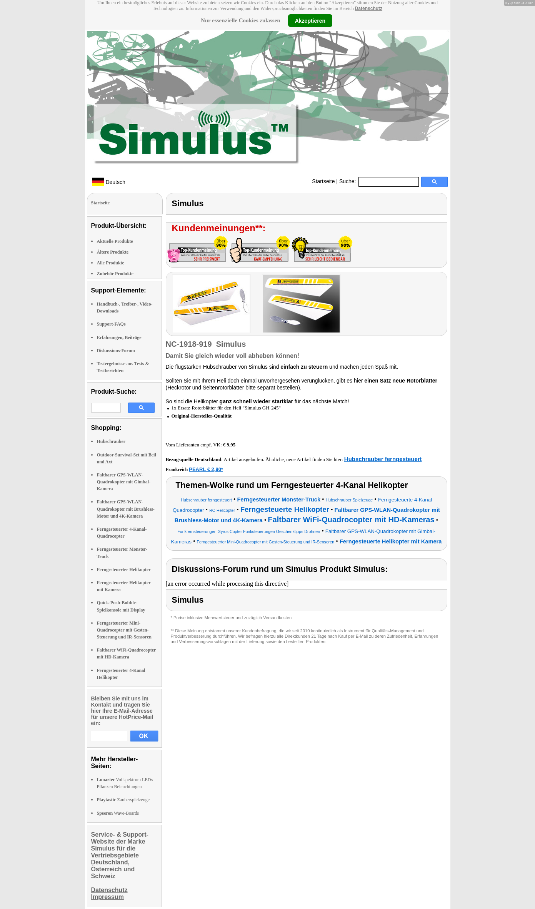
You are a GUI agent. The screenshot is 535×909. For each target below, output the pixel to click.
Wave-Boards (118, 813)
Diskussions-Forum (116, 350)
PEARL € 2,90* (206, 469)
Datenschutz (368, 8)
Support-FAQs (111, 324)
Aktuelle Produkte (115, 241)
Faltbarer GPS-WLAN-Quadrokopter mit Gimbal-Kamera (124, 481)
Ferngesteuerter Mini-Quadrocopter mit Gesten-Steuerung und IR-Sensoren (124, 630)
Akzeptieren (310, 20)
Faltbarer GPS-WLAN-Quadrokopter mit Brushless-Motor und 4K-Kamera (126, 508)
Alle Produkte (110, 263)
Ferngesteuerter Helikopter (124, 569)
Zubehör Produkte (115, 273)
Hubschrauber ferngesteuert (383, 459)
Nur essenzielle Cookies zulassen (240, 20)
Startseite (323, 181)
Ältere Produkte (113, 252)
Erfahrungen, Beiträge (119, 337)
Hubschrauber (111, 441)
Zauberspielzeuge (123, 799)
